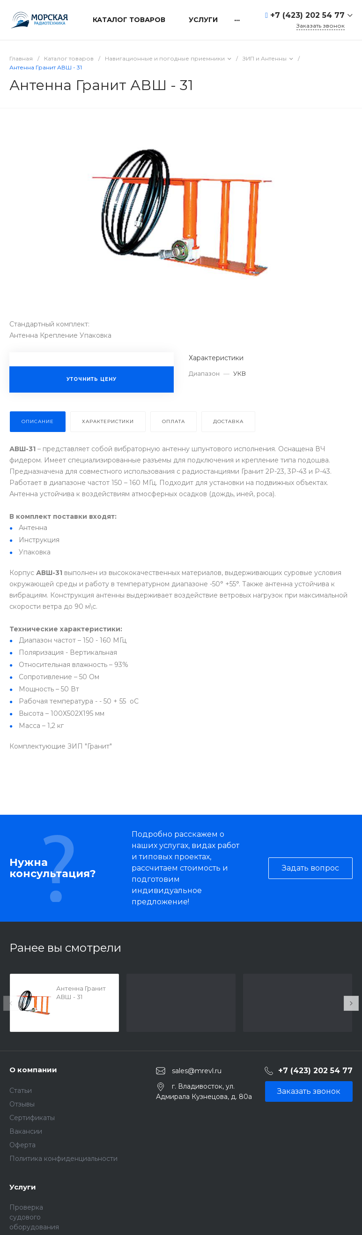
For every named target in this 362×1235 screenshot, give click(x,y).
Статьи (20, 1090)
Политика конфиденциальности (63, 1158)
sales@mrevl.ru (197, 1071)
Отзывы (22, 1104)
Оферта (22, 1145)
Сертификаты (32, 1118)
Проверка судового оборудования (34, 1217)
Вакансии (25, 1131)
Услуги (22, 1186)
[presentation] (10, 1003)
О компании (33, 1069)
